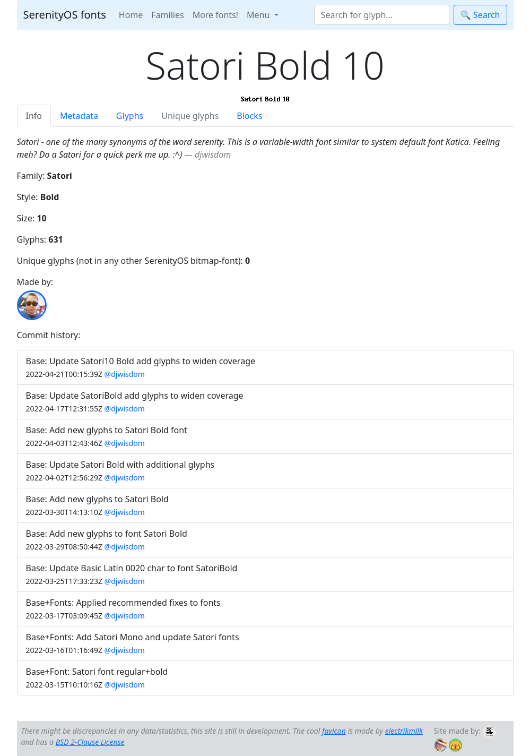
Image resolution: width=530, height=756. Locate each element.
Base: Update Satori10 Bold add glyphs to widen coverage (141, 361)
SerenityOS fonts (64, 14)
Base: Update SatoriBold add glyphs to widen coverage (135, 395)
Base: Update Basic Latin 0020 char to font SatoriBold (132, 568)
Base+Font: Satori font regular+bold (97, 671)
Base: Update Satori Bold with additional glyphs (120, 464)
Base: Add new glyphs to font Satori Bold (106, 533)
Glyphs (129, 116)
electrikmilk (404, 731)
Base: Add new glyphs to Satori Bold (97, 499)
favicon (334, 731)
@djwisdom (125, 374)
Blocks (249, 116)
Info (34, 116)
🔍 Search (480, 15)
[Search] (381, 15)
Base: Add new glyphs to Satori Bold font (106, 430)
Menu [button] (259, 15)
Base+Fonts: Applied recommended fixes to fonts (123, 602)
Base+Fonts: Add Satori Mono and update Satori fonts (132, 637)
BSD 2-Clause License (90, 742)
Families (167, 15)
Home (131, 15)
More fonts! (215, 15)
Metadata (79, 116)
